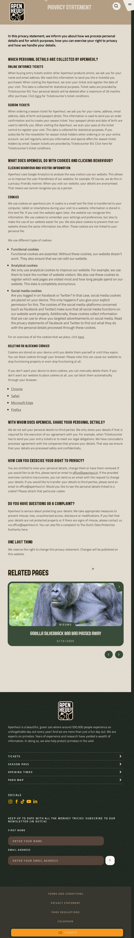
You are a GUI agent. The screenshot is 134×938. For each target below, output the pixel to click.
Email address (19, 850)
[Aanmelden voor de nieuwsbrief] (110, 860)
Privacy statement (66, 903)
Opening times (20, 772)
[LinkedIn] (35, 801)
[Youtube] (28, 801)
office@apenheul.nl (85, 472)
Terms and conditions (65, 894)
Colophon (65, 921)
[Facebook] (16, 801)
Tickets (67, 933)
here (38, 96)
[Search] (117, 6)
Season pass (18, 764)
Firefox (16, 409)
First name (16, 830)
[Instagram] (10, 801)
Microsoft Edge (22, 402)
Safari (15, 395)
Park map (16, 780)
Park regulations (66, 912)
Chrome (17, 389)
